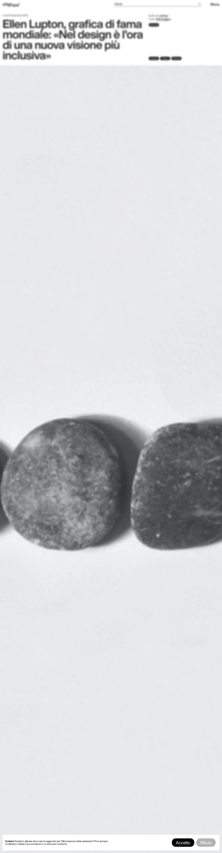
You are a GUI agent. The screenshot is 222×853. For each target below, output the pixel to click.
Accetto (183, 842)
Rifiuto (206, 842)
